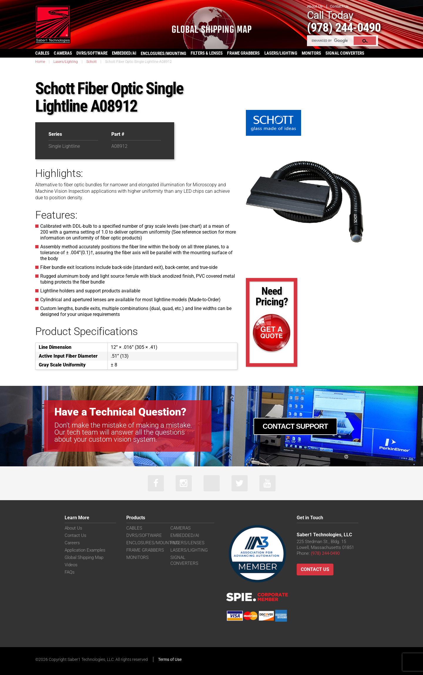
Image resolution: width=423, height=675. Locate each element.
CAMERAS (63, 53)
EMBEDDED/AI (124, 53)
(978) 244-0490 (344, 27)
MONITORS (311, 53)
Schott (91, 62)
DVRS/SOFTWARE (92, 53)
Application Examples (85, 550)
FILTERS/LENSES (187, 542)
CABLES (42, 53)
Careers (72, 542)
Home (40, 62)
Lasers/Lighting (65, 62)
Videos (71, 564)
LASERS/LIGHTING (280, 53)
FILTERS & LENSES (207, 53)
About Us (315, 6)
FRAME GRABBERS (243, 53)
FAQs (70, 572)
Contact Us (339, 6)
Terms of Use (170, 659)
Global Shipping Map (84, 557)
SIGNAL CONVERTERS (344, 53)
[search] (330, 40)
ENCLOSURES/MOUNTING (152, 542)
